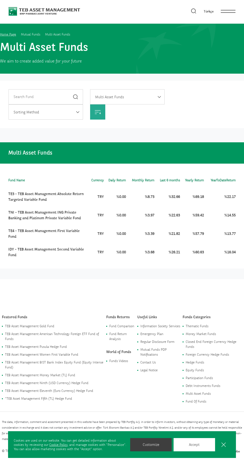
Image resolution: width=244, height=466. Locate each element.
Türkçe (209, 11)
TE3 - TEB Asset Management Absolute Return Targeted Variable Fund (46, 197)
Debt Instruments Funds (203, 386)
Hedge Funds (195, 362)
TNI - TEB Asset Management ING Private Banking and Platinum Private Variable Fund (44, 215)
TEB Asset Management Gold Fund (29, 326)
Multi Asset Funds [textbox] (109, 97)
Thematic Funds (197, 326)
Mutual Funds (30, 34)
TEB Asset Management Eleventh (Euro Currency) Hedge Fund (49, 391)
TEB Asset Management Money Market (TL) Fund (40, 375)
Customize (151, 444)
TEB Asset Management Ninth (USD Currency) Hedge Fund (46, 383)
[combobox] (127, 96)
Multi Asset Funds (198, 393)
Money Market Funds (201, 334)
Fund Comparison (121, 326)
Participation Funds (199, 378)
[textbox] (46, 112)
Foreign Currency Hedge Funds (207, 354)
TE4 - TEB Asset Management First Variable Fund (44, 234)
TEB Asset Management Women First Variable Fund (41, 354)
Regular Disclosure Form (157, 342)
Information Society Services (160, 326)
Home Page (8, 34)
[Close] (223, 445)
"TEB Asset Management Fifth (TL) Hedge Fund (38, 398)
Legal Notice (149, 370)
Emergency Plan (151, 334)
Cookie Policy (58, 445)
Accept (194, 444)
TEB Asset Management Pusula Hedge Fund (36, 347)
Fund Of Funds (196, 401)
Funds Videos (118, 361)
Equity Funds (195, 370)
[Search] (194, 11)
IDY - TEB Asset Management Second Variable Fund (46, 252)
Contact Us (148, 362)
